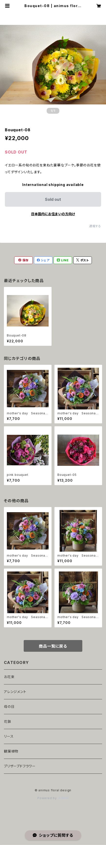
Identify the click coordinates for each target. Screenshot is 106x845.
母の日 (9, 706)
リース (8, 736)
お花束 (9, 677)
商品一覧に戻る (53, 646)
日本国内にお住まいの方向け (53, 214)
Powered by (53, 798)
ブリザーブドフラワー (20, 766)
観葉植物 (11, 751)
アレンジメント (15, 692)
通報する (95, 226)
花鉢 (7, 721)
